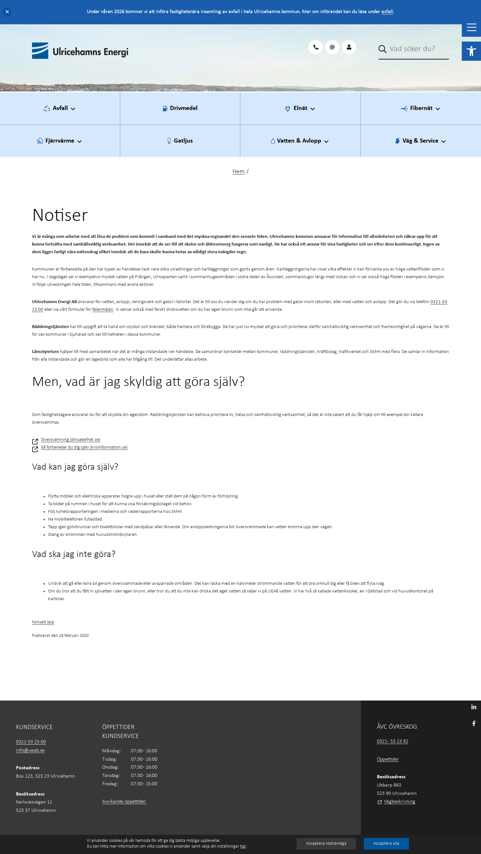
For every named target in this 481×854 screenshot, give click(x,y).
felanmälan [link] (102, 309)
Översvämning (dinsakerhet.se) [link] (70, 439)
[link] (471, 51)
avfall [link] (387, 11)
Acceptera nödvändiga (326, 843)
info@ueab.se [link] (30, 750)
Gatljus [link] (183, 141)
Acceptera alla (386, 843)
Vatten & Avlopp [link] (303, 141)
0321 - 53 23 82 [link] (392, 741)
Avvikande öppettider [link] (124, 801)
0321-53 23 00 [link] (31, 742)
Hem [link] (238, 171)
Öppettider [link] (388, 759)
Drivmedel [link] (184, 108)
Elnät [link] (305, 109)
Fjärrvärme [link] (64, 141)
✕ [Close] (7, 12)
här (243, 846)
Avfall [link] (64, 109)
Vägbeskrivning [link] (399, 801)
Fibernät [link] (425, 109)
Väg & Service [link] (425, 141)
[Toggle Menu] (472, 27)
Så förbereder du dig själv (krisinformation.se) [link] (84, 447)
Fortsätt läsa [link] (43, 622)
